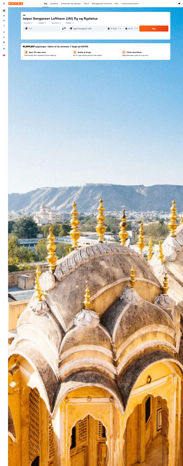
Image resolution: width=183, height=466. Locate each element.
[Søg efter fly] (4, 10)
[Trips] (4, 48)
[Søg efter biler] (4, 20)
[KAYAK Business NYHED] (4, 42)
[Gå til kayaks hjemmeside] (15, 3)
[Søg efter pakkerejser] (4, 25)
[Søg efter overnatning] (4, 15)
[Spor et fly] (4, 37)
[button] (4, 3)
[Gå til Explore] (4, 32)
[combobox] (28, 23)
